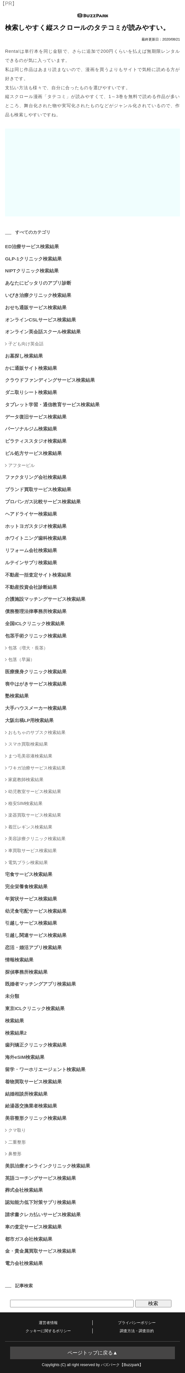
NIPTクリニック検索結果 (32, 270)
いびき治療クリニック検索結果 (38, 295)
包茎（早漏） (21, 659)
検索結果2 (15, 1033)
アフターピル (21, 465)
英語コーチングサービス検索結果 (40, 1178)
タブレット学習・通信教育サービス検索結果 (52, 404)
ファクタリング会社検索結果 (35, 477)
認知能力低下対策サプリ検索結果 (40, 1202)
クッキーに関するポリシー (48, 1331)
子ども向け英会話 (25, 343)
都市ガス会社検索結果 (28, 1239)
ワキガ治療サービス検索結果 (37, 767)
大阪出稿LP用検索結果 (29, 720)
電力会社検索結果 (24, 1263)
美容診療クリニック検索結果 (37, 838)
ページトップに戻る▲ (92, 1352)
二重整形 (17, 1142)
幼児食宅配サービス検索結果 (35, 911)
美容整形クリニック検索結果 (35, 1118)
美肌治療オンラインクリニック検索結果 (47, 1165)
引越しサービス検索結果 (31, 923)
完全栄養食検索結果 (26, 886)
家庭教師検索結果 (25, 779)
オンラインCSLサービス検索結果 (40, 319)
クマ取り (17, 1130)
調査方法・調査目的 (137, 1331)
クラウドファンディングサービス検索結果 (50, 380)
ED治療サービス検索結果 (32, 246)
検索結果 (14, 1020)
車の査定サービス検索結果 (33, 1226)
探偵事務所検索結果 (26, 972)
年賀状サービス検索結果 (31, 898)
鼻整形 (14, 1153)
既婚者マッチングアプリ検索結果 (40, 984)
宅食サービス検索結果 (28, 874)
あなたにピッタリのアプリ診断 (38, 283)
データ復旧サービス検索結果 (35, 416)
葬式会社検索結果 (24, 1190)
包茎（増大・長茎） (28, 647)
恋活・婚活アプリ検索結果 (33, 947)
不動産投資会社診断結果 (31, 587)
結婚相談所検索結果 (26, 1094)
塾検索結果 (17, 695)
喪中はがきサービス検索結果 (35, 683)
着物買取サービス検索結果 (33, 1081)
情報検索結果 (19, 959)
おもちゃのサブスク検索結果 (37, 732)
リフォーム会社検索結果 (31, 550)
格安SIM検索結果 (25, 803)
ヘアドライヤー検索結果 (31, 514)
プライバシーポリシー (137, 1323)
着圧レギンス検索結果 (30, 826)
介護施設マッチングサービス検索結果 (45, 599)
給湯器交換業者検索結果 (31, 1105)
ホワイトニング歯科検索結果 (35, 538)
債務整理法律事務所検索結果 (35, 611)
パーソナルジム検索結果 (31, 428)
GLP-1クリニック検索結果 (33, 258)
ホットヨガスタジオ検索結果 (35, 526)
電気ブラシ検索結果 (28, 862)
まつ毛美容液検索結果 (30, 755)
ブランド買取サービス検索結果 (38, 489)
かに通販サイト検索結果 (31, 368)
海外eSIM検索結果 (24, 1057)
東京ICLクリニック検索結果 (35, 1008)
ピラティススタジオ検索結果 (35, 441)
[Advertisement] (92, 172)
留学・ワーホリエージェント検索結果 (45, 1069)
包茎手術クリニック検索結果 (35, 635)
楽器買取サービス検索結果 (34, 815)
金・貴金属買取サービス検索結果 (40, 1251)
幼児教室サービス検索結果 (34, 791)
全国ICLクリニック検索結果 (35, 623)
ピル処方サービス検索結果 (33, 453)
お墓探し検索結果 (24, 355)
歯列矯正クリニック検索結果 (35, 1045)
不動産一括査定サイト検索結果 (38, 574)
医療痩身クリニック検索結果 (35, 671)
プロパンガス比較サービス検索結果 (43, 501)
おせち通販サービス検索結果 (35, 307)
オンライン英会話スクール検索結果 (43, 331)
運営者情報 (48, 1323)
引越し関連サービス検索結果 (35, 935)
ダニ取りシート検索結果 (31, 392)
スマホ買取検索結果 (28, 744)
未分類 (12, 996)
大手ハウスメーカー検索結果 (35, 708)
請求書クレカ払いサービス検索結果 (43, 1214)
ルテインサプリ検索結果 (31, 562)
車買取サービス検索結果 (32, 850)
